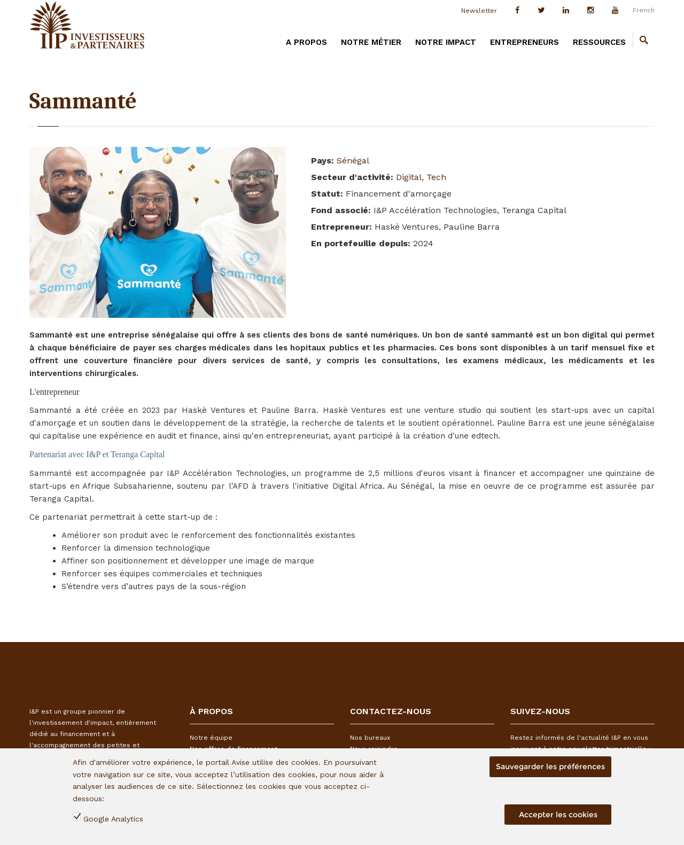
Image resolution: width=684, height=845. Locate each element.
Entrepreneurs (524, 42)
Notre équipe (211, 737)
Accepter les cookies (558, 814)
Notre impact (445, 42)
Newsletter (479, 10)
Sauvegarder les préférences (550, 766)
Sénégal (353, 160)
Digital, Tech (421, 177)
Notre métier (371, 42)
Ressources (599, 42)
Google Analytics (113, 819)
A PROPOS (306, 42)
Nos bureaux (370, 737)
